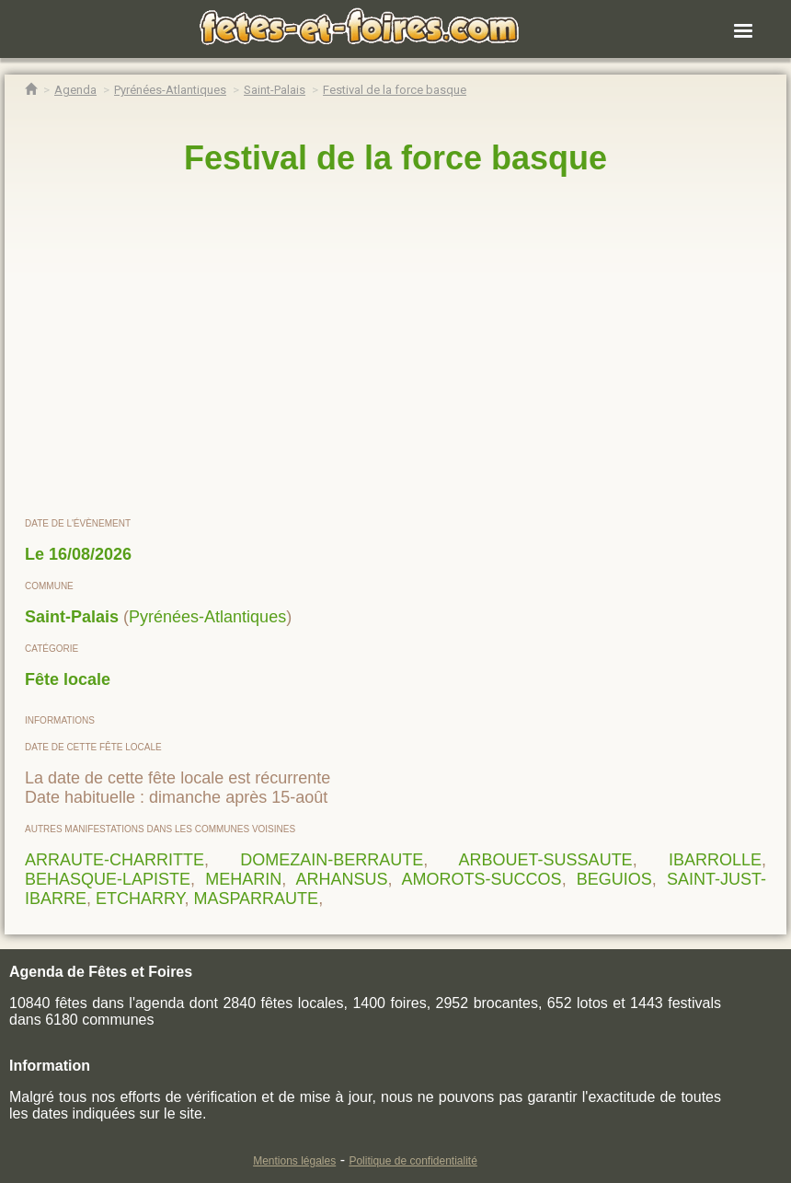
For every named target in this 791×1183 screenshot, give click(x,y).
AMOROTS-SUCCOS (482, 879)
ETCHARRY (140, 898)
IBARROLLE (715, 860)
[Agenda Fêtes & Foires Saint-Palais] (274, 90)
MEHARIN (243, 879)
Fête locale (67, 679)
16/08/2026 (90, 554)
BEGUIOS (614, 879)
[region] (395, 347)
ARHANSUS (341, 879)
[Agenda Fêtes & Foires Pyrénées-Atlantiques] (170, 90)
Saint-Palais (72, 617)
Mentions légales (294, 1160)
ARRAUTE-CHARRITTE (114, 860)
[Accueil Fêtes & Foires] (31, 90)
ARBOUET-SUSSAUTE (546, 860)
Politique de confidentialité (412, 1160)
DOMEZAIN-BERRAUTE (331, 860)
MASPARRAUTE (255, 898)
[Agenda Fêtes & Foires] (75, 90)
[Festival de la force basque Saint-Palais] (394, 90)
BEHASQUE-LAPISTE (107, 879)
